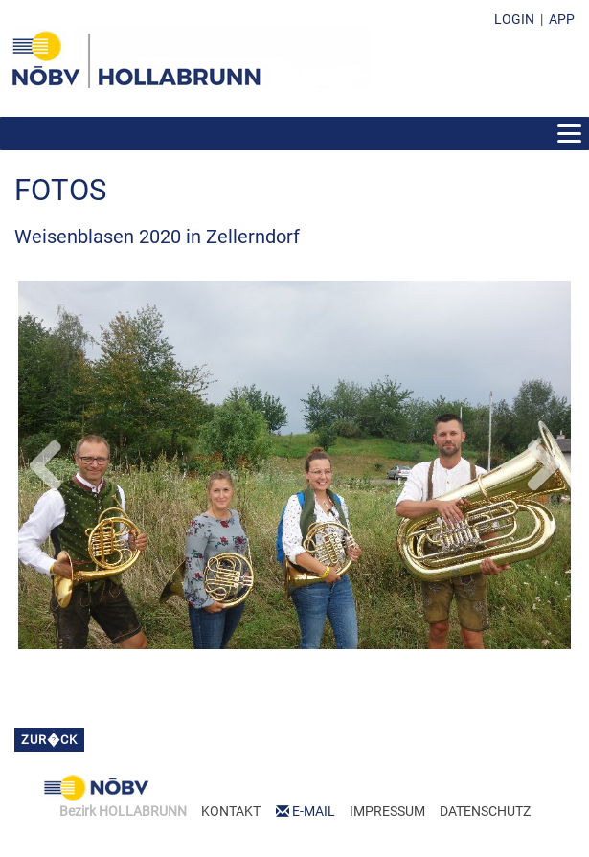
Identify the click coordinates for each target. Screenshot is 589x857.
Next (542, 461)
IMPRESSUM (387, 811)
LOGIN (514, 19)
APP (562, 19)
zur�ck (49, 740)
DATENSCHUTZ (485, 811)
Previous (47, 461)
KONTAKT (231, 811)
